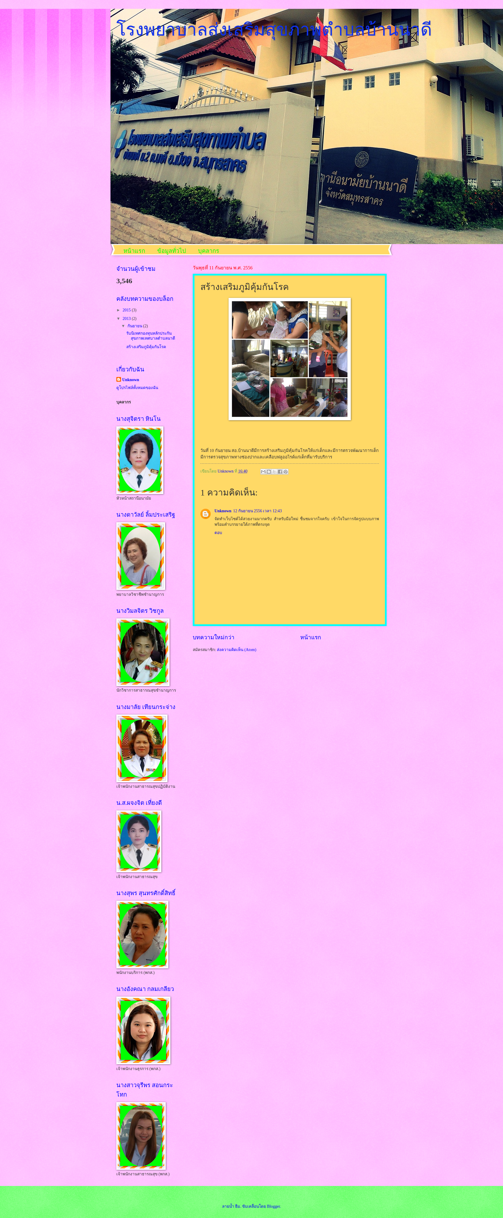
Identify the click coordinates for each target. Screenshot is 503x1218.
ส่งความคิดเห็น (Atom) (236, 650)
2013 (127, 318)
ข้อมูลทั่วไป (171, 251)
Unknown (223, 511)
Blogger (273, 1206)
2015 (127, 310)
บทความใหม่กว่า (213, 637)
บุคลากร (208, 251)
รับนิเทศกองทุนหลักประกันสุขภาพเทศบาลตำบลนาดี (150, 336)
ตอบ (218, 532)
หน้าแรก (134, 251)
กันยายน (135, 326)
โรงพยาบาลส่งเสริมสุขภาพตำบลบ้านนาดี (274, 29)
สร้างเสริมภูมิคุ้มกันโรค (146, 347)
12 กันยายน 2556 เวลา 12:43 (257, 511)
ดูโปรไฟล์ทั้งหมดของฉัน (137, 388)
